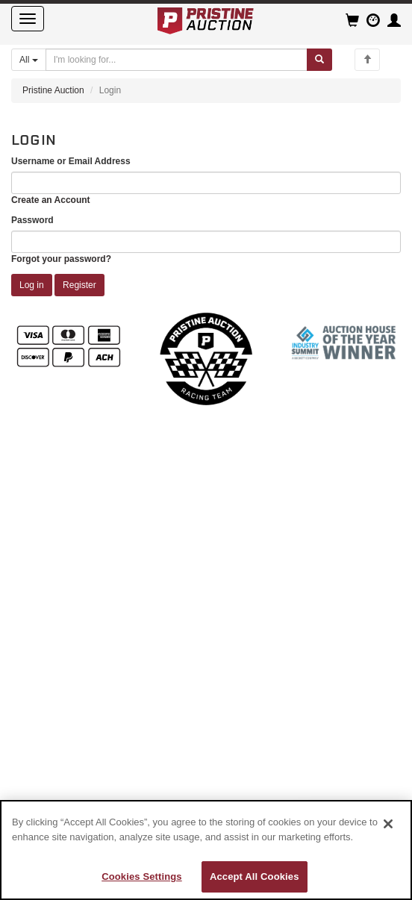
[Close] (388, 823)
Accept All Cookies (254, 876)
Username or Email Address (71, 161)
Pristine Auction (53, 90)
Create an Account (50, 200)
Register (79, 285)
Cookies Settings (142, 876)
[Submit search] (319, 60)
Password (32, 220)
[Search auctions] (177, 60)
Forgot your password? (61, 259)
